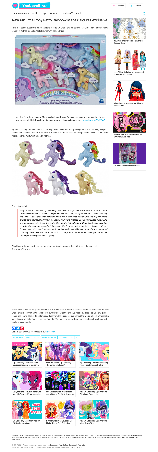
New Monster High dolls (109, 437)
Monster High (49, 437)
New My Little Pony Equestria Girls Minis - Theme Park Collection (59, 422)
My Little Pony (18, 337)
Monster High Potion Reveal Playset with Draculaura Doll (128, 135)
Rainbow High (121, 437)
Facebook (137, 5)
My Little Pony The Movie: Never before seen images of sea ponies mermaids (26, 364)
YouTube (81, 445)
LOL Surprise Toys (123, 435)
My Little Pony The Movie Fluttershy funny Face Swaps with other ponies (94, 364)
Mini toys (132, 435)
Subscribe (120, 5)
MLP (77, 337)
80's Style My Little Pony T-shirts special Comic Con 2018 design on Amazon (60, 393)
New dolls (88, 437)
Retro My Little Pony (66, 337)
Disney (39, 435)
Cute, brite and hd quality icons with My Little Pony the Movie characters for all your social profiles (27, 393)
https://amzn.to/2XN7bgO (93, 120)
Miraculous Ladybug (18, 437)
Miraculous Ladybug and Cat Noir (34, 437)
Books (79, 13)
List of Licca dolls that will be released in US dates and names (129, 73)
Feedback (54, 445)
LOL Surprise (114, 435)
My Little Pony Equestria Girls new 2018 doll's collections (26, 422)
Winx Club (135, 437)
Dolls (35, 13)
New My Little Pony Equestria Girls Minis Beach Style (93, 422)
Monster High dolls (59, 437)
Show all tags (16, 439)
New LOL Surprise (96, 437)
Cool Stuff (67, 13)
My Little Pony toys (32, 337)
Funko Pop (93, 435)
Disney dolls (45, 435)
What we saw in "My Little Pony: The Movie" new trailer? (58, 364)
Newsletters (63, 445)
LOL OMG (107, 435)
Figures (54, 13)
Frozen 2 (86, 435)
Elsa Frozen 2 (80, 435)
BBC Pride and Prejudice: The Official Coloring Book (128, 42)
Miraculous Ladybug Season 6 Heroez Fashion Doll (129, 104)
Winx (130, 437)
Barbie (17, 435)
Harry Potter (100, 435)
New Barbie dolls (79, 437)
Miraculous (138, 435)
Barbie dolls (23, 435)
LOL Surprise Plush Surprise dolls (127, 165)
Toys (44, 13)
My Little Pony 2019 (49, 337)
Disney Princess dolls (65, 435)
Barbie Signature (32, 435)
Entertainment (21, 13)
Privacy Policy (76, 447)
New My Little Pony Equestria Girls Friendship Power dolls (93, 393)
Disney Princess (54, 435)
